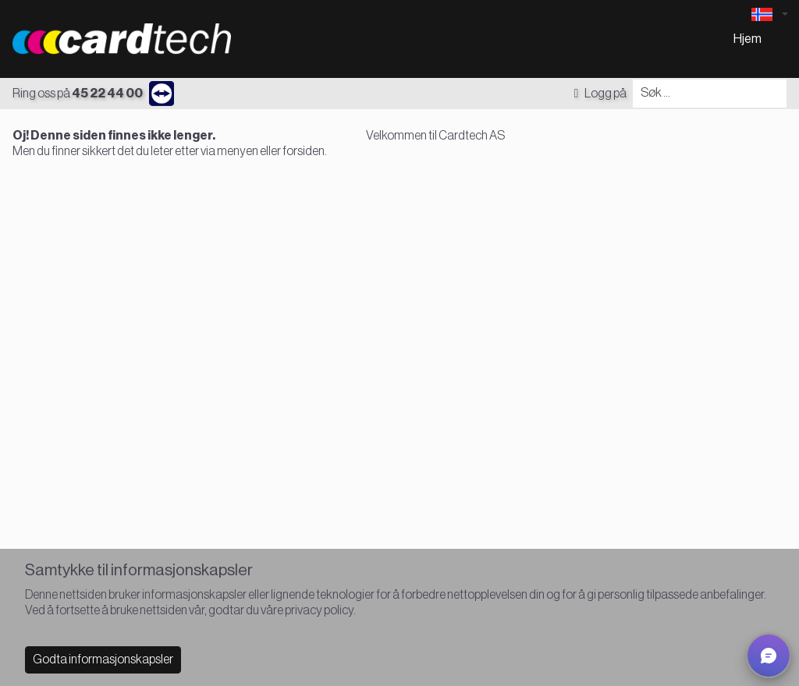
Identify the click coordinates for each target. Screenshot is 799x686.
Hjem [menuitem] (747, 39)
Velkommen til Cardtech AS (435, 135)
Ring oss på (77, 93)
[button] (768, 655)
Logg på (600, 93)
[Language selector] (769, 14)
